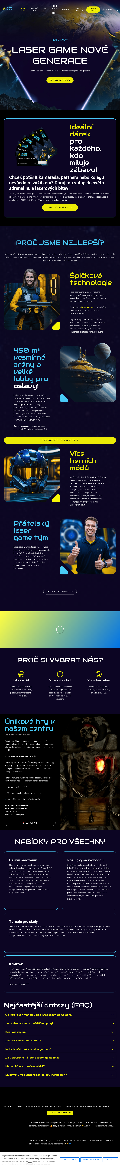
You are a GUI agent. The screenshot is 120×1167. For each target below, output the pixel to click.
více (30, 1162)
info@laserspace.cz (96, 197)
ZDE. (28, 984)
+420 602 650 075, (26, 200)
